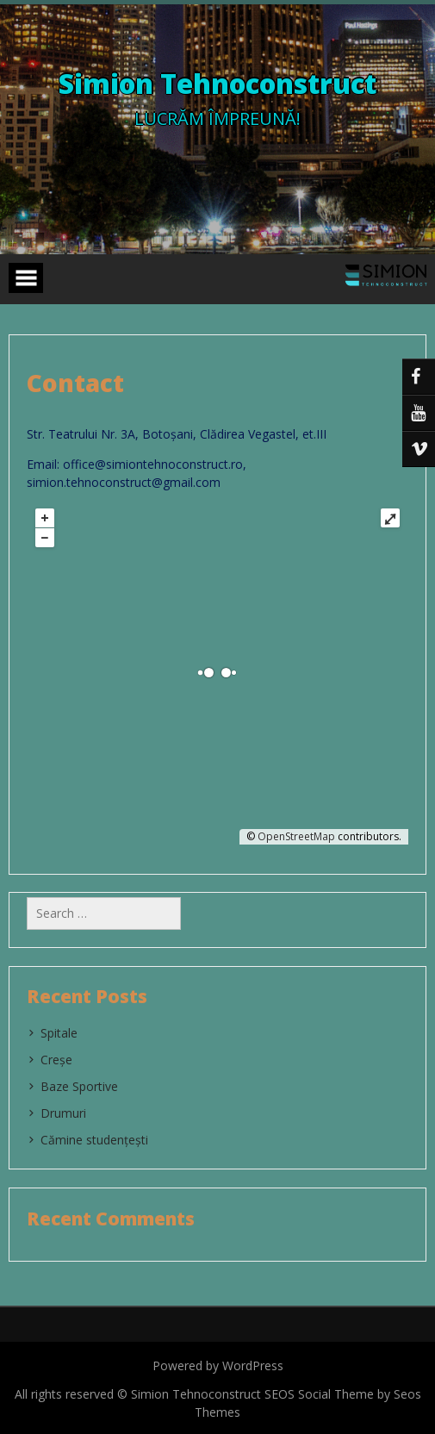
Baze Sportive (79, 1086)
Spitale (59, 1033)
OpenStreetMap (296, 836)
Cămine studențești (94, 1140)
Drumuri (63, 1113)
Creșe (56, 1059)
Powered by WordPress (217, 1365)
